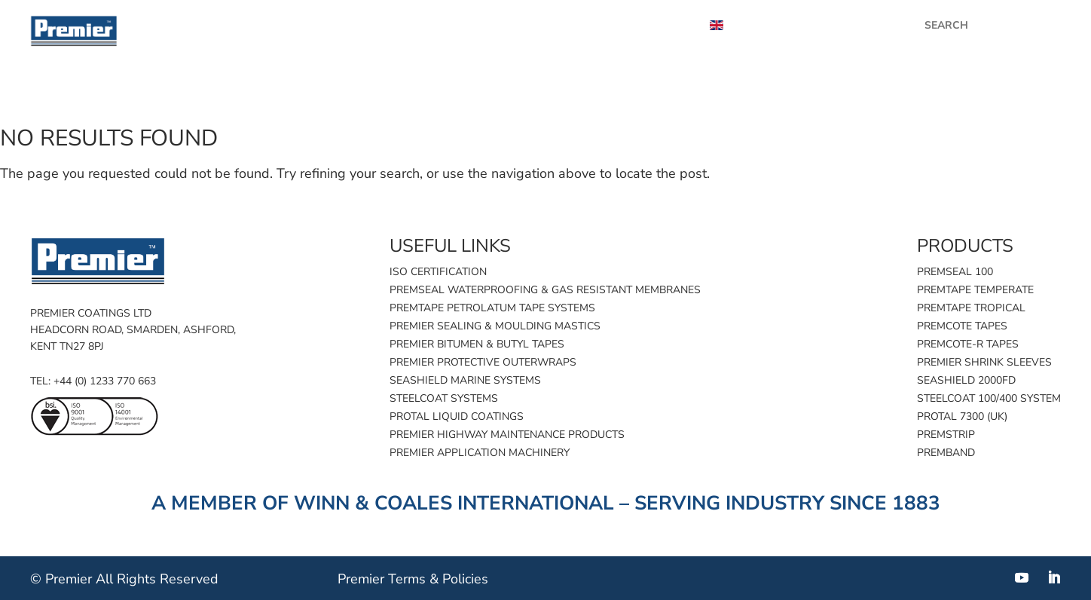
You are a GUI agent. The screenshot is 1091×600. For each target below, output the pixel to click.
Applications (830, 93)
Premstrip (946, 434)
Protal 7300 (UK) (962, 416)
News (411, 25)
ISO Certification (438, 272)
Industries (934, 93)
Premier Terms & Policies (413, 579)
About (661, 25)
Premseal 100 (955, 272)
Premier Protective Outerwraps (483, 362)
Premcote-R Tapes (968, 344)
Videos (589, 25)
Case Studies (498, 25)
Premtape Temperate (975, 290)
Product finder (706, 93)
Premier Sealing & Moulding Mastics (495, 326)
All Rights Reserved (157, 579)
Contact (1021, 93)
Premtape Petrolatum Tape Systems (492, 308)
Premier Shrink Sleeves (984, 362)
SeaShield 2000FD (966, 380)
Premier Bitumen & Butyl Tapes (477, 344)
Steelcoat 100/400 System (989, 398)
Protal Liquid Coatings (457, 416)
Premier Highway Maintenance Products (507, 434)
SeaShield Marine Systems (465, 380)
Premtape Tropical (971, 308)
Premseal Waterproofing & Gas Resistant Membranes (545, 290)
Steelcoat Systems (444, 398)
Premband (946, 452)
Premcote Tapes (962, 326)
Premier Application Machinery (480, 452)
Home (611, 93)
